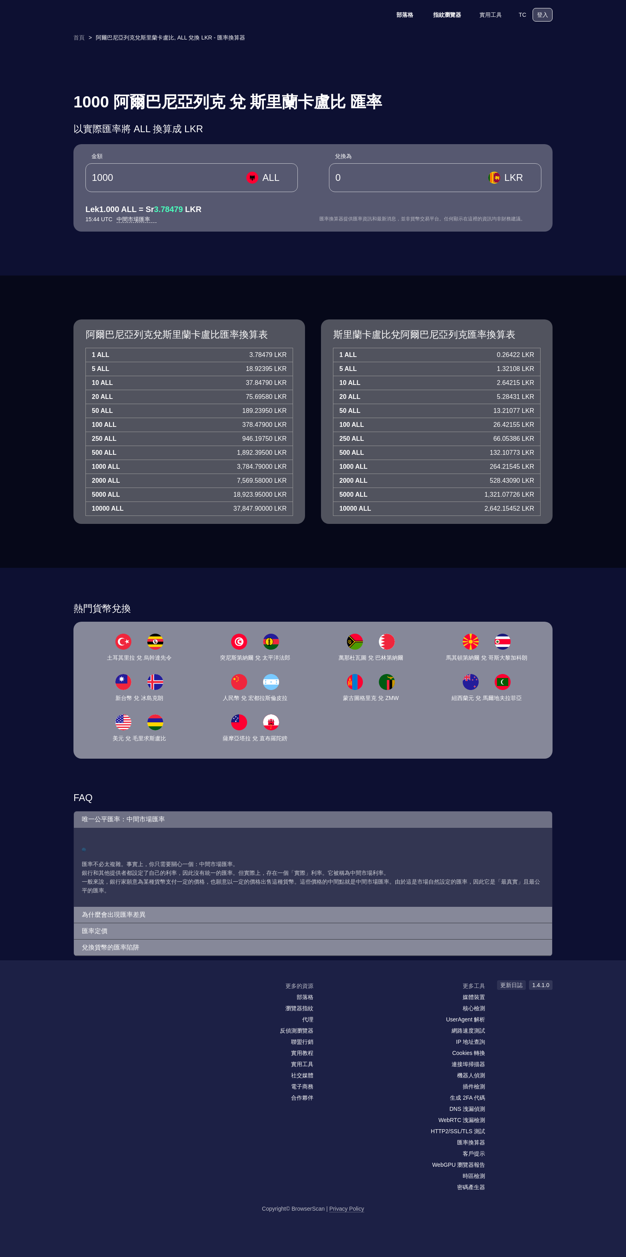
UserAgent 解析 (465, 1019)
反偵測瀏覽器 (296, 1030)
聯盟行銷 (302, 1042)
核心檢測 (474, 1008)
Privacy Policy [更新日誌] (346, 1208)
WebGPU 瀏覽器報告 (458, 1165)
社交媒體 (302, 1075)
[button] (313, 819)
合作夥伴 (302, 1097)
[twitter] (115, 1001)
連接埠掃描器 (468, 1064)
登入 (542, 15)
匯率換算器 (471, 1142)
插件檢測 (474, 1086)
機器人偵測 (471, 1075)
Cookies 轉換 (468, 1053)
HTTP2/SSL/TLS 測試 (458, 1131)
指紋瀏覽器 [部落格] (442, 15)
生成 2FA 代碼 (467, 1097)
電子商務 (302, 1086)
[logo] (113, 15)
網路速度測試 (468, 1030)
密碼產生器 (471, 1187)
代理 (307, 1019)
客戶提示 (474, 1153)
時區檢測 (474, 1176)
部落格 (399, 15)
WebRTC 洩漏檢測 (461, 1120)
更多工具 (474, 986)
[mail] (82, 1001)
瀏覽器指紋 (299, 1008)
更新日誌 (511, 985)
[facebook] (99, 1001)
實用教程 (302, 1053)
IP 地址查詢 (470, 1042)
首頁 (79, 37)
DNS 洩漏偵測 (467, 1109)
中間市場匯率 (136, 219)
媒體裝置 (474, 997)
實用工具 (485, 15)
